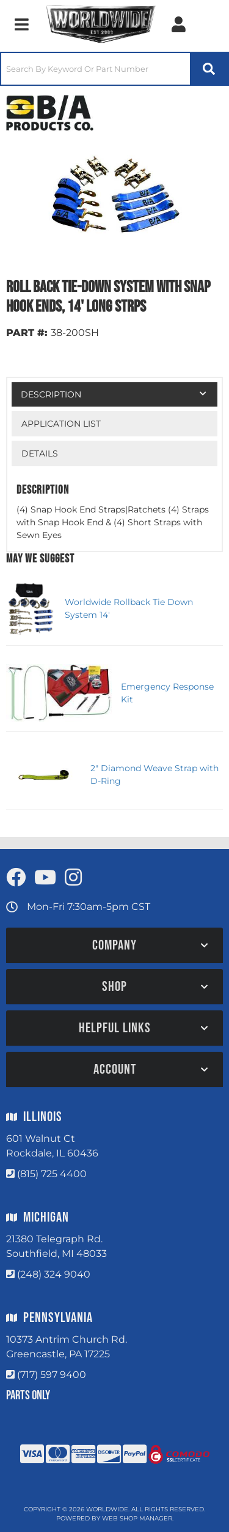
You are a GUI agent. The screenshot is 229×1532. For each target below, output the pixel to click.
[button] (114, 69)
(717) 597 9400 (51, 1374)
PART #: (27, 332)
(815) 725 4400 (52, 1174)
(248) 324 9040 (53, 1274)
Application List (61, 423)
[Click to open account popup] (178, 24)
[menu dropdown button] (21, 24)
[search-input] (95, 69)
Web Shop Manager (137, 1518)
